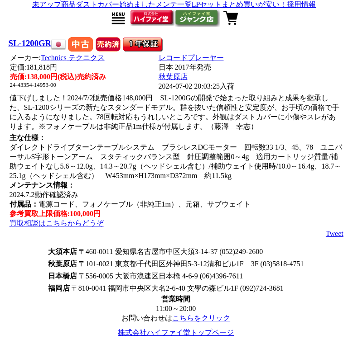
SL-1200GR (30, 43)
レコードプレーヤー (191, 57)
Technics (73, 57)
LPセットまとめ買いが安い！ (239, 4)
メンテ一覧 (173, 4)
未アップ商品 (54, 4)
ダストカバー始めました (115, 4)
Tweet (334, 233)
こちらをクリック (201, 318)
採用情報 (301, 4)
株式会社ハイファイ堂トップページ (176, 332)
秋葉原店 (173, 76)
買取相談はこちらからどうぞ (57, 223)
